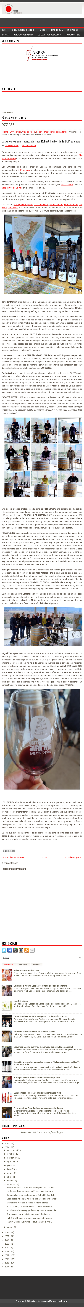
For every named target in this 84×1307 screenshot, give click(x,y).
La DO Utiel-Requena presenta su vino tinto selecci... (30, 1218)
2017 (7, 1255)
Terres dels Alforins (58, 132)
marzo (10, 1180)
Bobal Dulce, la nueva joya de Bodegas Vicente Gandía (31, 1210)
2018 (7, 1251)
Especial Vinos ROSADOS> (50, 34)
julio (9, 1165)
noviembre (12, 1150)
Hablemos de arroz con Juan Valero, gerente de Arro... (31, 1191)
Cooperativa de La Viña (12, 188)
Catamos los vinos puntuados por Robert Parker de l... (31, 1195)
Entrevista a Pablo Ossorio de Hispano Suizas (34, 1032)
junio (9, 1169)
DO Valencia (15, 132)
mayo (10, 1173)
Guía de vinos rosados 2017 (26, 970)
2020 (7, 1244)
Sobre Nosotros (73, 34)
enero (10, 1227)
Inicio (4, 30)
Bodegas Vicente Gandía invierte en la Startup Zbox (37, 1077)
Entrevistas (72, 30)
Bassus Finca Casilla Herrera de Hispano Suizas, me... (31, 1187)
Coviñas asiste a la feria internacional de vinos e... (29, 1214)
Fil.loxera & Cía (71, 204)
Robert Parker (42, 132)
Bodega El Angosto (23, 204)
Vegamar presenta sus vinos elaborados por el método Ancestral (43, 1047)
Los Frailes (13, 207)
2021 (7, 1240)
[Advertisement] (42, 19)
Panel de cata (57, 30)
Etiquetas (23, 965)
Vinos (44, 29)
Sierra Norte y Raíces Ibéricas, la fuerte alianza (27, 1203)
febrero (10, 1184)
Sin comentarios (29, 145)
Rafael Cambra (56, 204)
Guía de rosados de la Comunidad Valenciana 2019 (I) (38, 1093)
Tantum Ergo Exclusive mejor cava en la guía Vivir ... (29, 1222)
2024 (7, 1147)
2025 (7, 1143)
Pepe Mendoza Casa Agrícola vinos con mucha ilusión (38, 1108)
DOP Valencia (24, 170)
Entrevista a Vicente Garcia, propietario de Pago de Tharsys (40, 986)
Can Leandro (67, 184)
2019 (7, 1247)
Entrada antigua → (73, 857)
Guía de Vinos (28, 132)
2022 (7, 1236)
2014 (7, 1267)
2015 (7, 1263)
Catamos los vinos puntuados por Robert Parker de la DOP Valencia (41, 141)
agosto (10, 1161)
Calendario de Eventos (23, 34)
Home (5, 132)
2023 (7, 1232)
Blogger (59, 1132)
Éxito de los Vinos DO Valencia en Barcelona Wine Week (32, 1199)
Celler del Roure (41, 204)
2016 (7, 1259)
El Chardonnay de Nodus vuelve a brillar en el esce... (30, 1206)
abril (9, 1177)
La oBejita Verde (21, 1001)
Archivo (36, 965)
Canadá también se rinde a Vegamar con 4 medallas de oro (40, 1016)
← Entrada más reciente (13, 857)
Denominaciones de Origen (25, 29)
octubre (11, 1154)
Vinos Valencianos (40, 1301)
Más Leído (8, 965)
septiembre (12, 1158)
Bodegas (6, 34)
